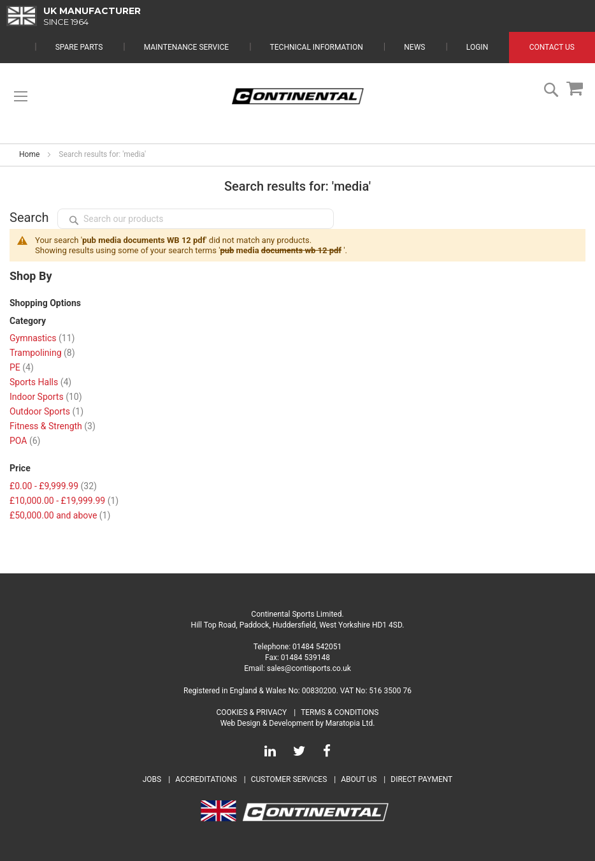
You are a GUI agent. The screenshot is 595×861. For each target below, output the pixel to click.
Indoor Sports (46, 397)
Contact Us (552, 47)
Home (29, 154)
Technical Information (316, 47)
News (414, 47)
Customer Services (289, 779)
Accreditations (206, 779)
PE (22, 367)
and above (60, 515)
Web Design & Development (267, 723)
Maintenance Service (186, 47)
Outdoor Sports (46, 411)
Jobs (152, 779)
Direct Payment (421, 779)
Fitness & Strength (53, 426)
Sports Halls (40, 382)
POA (25, 441)
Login (477, 47)
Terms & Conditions (339, 712)
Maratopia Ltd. (350, 723)
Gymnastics (42, 338)
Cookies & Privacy (252, 712)
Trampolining (42, 353)
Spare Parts (79, 47)
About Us (359, 779)
